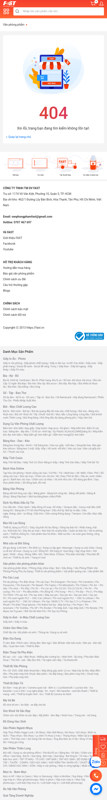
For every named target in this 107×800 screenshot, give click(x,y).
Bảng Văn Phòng (13, 488)
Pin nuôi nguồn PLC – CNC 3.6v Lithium (29, 598)
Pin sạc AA (21, 595)
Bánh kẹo (69, 473)
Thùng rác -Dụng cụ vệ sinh (52, 632)
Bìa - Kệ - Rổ (10, 375)
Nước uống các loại (36, 473)
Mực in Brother (62, 776)
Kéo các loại (74, 448)
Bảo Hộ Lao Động (14, 523)
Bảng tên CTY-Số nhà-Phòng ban (32, 510)
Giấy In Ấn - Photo (14, 358)
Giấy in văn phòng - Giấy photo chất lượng (25, 363)
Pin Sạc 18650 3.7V (52, 601)
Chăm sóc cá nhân (42, 479)
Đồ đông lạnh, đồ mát (34, 482)
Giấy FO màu (17, 369)
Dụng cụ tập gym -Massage (57, 547)
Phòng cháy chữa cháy (41, 568)
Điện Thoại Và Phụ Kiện (18, 652)
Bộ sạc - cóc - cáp (12, 656)
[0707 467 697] (96, 776)
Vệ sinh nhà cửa (63, 479)
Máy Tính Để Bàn (12, 462)
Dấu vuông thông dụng (58, 513)
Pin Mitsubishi (66, 585)
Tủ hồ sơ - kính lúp (41, 431)
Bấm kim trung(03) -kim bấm (69, 434)
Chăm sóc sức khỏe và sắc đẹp (20, 715)
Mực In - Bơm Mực (15, 772)
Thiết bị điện (33, 646)
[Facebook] (9, 243)
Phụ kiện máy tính (19, 677)
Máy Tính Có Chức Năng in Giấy (41, 462)
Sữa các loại (26, 476)
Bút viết (7, 752)
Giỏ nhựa (81, 732)
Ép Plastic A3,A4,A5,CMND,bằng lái (72, 431)
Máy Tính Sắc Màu (69, 462)
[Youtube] (8, 249)
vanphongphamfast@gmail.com (32, 216)
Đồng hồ (43, 551)
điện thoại (29, 656)
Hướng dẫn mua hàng (16, 267)
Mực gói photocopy (27, 779)
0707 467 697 (22, 222)
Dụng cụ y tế (30, 551)
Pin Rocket (45, 608)
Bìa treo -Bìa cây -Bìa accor (42, 383)
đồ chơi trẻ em (11, 704)
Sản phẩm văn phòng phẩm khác (23, 563)
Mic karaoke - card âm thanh (72, 691)
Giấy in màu (21, 621)
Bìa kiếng (23, 386)
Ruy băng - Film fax (83, 776)
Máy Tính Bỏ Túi (90, 462)
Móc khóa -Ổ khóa (54, 554)
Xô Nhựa (40, 732)
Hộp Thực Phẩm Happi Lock (18, 732)
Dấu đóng (67, 568)
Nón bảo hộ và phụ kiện (54, 530)
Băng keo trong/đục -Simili (17, 445)
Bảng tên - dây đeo (19, 431)
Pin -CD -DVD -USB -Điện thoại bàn (21, 670)
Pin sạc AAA (36, 595)
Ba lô (92, 756)
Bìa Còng (35, 386)
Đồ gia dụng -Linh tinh (15, 547)
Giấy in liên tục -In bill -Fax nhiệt (67, 363)
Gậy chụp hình (83, 551)
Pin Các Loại (11, 577)
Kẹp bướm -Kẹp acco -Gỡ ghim (52, 428)
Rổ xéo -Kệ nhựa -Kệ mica (77, 380)
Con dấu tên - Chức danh (16, 507)
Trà (60, 473)
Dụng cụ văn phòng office (27, 752)
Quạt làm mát (16, 646)
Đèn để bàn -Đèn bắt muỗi (67, 643)
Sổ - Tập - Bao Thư (14, 393)
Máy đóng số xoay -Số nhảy (46, 507)
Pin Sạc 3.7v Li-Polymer (78, 601)
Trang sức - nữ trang (85, 715)
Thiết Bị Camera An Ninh (58, 694)
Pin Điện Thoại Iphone (23, 604)
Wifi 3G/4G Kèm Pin (35, 611)
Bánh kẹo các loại (20, 479)
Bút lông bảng (30, 417)
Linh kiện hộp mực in (28, 782)
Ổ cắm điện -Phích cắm (15, 643)
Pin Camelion (86, 582)
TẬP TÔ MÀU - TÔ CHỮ (31, 759)
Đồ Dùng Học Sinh (14, 721)
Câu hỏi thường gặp (15, 285)
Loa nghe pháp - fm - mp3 (41, 691)
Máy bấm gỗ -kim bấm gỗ (37, 434)
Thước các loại (16, 451)
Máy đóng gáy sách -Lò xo (56, 670)
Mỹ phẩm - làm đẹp (49, 715)
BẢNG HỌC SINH (18, 765)
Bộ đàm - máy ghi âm (14, 687)
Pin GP (34, 608)
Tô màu (83, 756)
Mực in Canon (24, 776)
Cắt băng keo (41, 445)
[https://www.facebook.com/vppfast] (96, 788)
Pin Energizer (58, 582)
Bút (58, 568)
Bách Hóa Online (13, 468)
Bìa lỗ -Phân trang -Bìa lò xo (46, 380)
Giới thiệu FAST (12, 238)
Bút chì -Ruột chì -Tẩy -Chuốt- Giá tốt (34, 414)
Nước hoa (67, 715)
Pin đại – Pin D (84, 591)
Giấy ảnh (7, 621)
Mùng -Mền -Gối (33, 554)
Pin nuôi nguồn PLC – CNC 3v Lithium (73, 598)
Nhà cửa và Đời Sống (16, 543)
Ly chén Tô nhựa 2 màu (48, 735)
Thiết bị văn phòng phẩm (48, 571)
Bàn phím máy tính (75, 673)
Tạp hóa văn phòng (13, 473)
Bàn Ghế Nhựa (55, 732)
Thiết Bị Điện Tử (13, 683)
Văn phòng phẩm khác (15, 568)
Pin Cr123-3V (75, 588)
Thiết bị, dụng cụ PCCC (15, 527)
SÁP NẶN (51, 759)
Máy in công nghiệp (69, 765)
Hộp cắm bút (85, 417)
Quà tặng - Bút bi (20, 756)
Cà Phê (53, 473)
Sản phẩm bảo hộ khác (43, 534)
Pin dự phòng (10, 582)
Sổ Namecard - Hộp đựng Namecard (75, 397)
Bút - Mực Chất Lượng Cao (19, 406)
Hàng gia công (16, 742)
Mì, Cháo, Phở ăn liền (67, 476)
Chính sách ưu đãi (14, 279)
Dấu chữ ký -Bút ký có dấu (66, 510)
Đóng (95, 751)
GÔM (32, 765)
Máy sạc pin (51, 595)
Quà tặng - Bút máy (41, 756)
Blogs (6, 290)
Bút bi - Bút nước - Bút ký (16, 411)
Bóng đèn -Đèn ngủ (40, 643)
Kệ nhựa (69, 732)
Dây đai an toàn (31, 530)
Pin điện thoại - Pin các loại (34, 582)
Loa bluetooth (65, 687)
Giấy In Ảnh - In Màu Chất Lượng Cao (26, 617)
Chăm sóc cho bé (44, 476)
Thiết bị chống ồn (20, 534)
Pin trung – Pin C (65, 591)
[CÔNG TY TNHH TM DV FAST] (95, 762)
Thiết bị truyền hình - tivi (30, 694)
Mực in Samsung (43, 776)
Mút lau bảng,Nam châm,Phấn (45, 496)
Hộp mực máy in (65, 779)
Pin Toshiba (22, 608)
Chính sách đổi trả (14, 314)
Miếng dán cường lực (48, 656)
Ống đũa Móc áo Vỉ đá (66, 739)
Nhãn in (86, 765)
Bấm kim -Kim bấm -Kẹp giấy (18, 428)
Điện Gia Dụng (12, 638)
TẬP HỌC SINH (67, 759)
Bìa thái (12, 386)
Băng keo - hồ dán (69, 752)
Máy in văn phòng (46, 765)
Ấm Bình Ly (35, 547)
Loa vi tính (19, 691)
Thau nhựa (15, 735)
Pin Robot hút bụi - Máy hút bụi (53, 604)
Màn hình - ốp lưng (72, 656)
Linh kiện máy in (50, 782)
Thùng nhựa (69, 735)
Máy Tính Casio (12, 458)
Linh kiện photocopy (71, 782)
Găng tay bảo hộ (68, 527)
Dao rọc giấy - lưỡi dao (62, 445)
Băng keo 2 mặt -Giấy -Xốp (31, 448)
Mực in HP (8, 776)
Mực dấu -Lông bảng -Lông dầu (72, 414)
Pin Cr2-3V (60, 588)
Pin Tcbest (82, 585)
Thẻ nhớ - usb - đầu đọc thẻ (25, 660)
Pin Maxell (37, 585)
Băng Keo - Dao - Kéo (16, 441)
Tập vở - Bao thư (45, 397)
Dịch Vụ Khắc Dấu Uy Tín (18, 502)
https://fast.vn (35, 327)
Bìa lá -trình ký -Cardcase (16, 380)
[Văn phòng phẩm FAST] (10, 4)
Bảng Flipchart (18, 496)
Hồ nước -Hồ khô (57, 448)
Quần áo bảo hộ (77, 530)
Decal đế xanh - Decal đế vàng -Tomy (36, 366)
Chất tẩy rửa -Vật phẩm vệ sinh (19, 632)
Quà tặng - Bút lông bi (65, 756)
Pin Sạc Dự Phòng (57, 611)
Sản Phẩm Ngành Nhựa (18, 728)
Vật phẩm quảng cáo (75, 571)
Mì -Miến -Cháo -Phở (87, 473)
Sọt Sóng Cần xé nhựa (39, 739)
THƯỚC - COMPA (19, 762)
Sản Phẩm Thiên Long (17, 748)
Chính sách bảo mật (15, 309)
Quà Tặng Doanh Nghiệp (18, 795)
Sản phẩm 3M (95, 571)
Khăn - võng (16, 554)
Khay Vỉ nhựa (87, 739)
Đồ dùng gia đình (83, 479)
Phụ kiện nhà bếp (75, 554)
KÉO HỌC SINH (38, 762)
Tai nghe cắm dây (51, 660)
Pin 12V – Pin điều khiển (25, 591)
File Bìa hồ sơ (50, 752)
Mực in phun (47, 779)
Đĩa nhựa (28, 735)
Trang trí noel (38, 557)
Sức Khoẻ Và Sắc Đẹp (16, 711)
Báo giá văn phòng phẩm (18, 273)
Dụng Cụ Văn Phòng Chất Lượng (23, 423)
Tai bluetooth (70, 660)
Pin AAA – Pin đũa (19, 588)
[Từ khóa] (62, 11)
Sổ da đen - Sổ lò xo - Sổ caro (18, 397)
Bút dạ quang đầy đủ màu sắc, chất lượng (54, 411)
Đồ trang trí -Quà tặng (61, 551)
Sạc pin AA (66, 595)
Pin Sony (72, 582)
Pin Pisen (78, 604)
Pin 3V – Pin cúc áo (41, 588)
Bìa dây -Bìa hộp (67, 383)
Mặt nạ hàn (64, 534)
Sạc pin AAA (80, 595)
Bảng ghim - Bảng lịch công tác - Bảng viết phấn (59, 493)
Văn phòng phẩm (15, 24)
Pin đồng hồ (46, 591)
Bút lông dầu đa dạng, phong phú (58, 417)
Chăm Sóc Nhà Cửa (15, 628)
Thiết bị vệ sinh (21, 557)
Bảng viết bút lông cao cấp (17, 493)
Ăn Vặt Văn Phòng (14, 789)
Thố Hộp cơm (18, 739)
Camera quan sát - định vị (42, 687)
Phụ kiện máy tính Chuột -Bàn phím (28, 673)
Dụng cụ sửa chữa (84, 547)
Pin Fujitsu (50, 585)
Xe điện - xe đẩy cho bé (33, 704)
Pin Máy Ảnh (60, 608)
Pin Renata (91, 608)
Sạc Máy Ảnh (76, 608)
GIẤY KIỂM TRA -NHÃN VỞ (63, 762)
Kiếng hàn (15, 537)
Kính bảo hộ (14, 530)
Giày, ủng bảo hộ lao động (44, 527)
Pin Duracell (23, 585)
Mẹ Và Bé (9, 700)
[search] (17, 11)
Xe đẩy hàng (55, 673)
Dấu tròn (38, 513)
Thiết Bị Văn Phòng (15, 666)
